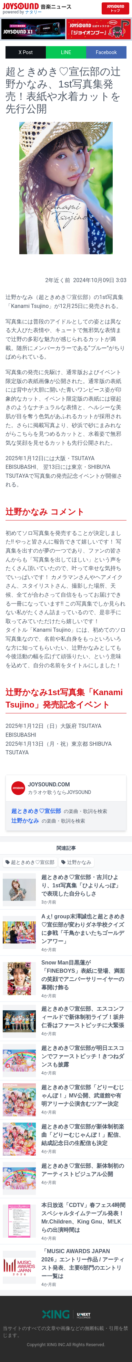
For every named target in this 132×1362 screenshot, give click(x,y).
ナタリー (33, 12)
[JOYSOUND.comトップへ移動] (115, 8)
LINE (66, 52)
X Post (26, 52)
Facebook (106, 52)
